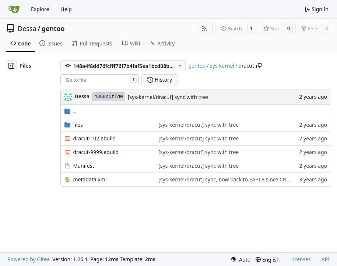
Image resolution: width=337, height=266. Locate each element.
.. (70, 111)
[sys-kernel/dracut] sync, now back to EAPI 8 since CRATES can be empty (244, 179)
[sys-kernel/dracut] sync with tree (168, 96)
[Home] (14, 9)
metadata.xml (89, 179)
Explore (40, 9)
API (326, 259)
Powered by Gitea (28, 259)
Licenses (300, 259)
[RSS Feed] (204, 28)
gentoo (53, 28)
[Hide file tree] (11, 65)
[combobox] (99, 79)
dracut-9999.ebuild (96, 152)
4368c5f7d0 (108, 96)
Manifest (83, 165)
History (159, 79)
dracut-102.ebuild (94, 138)
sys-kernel (222, 65)
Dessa (27, 28)
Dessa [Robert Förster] (81, 96)
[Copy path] (258, 65)
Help (66, 9)
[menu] (240, 259)
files (78, 124)
